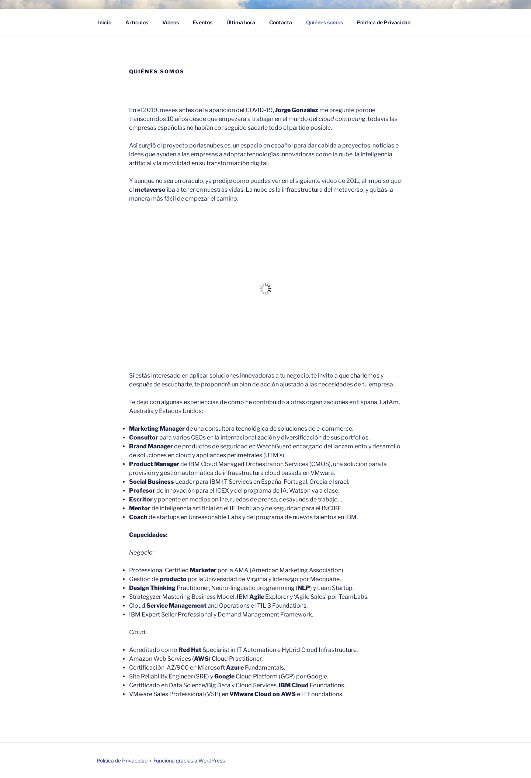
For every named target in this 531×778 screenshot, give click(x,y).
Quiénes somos (324, 22)
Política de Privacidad (383, 22)
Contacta (280, 22)
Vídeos (170, 22)
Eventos (202, 22)
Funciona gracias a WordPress (189, 760)
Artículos (136, 22)
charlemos (365, 375)
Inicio (104, 22)
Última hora (240, 22)
